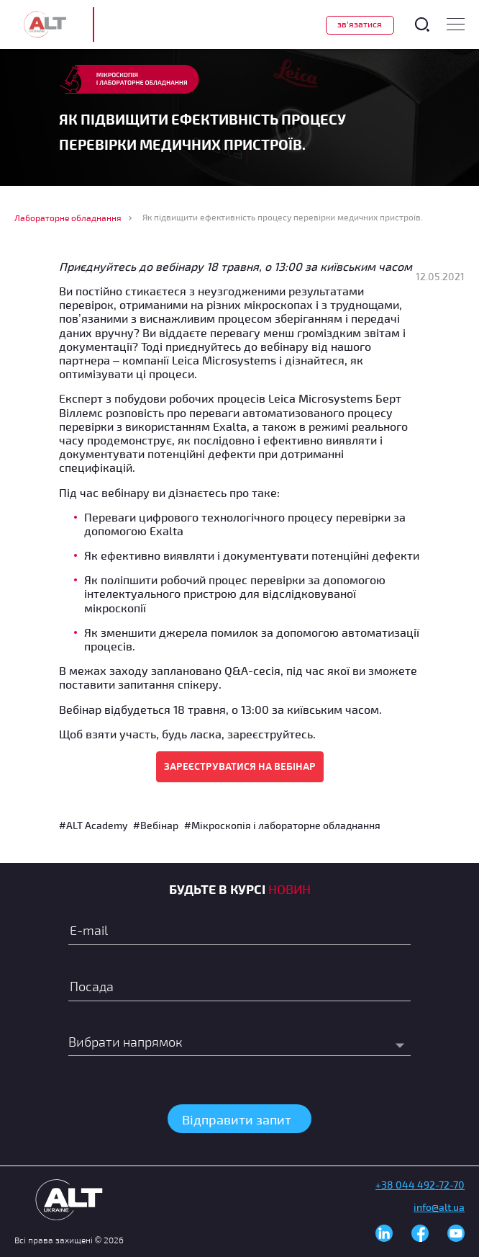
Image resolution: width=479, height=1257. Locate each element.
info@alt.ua (439, 1207)
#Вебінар (155, 825)
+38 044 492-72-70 (420, 1184)
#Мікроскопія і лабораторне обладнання (282, 825)
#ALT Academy (93, 825)
